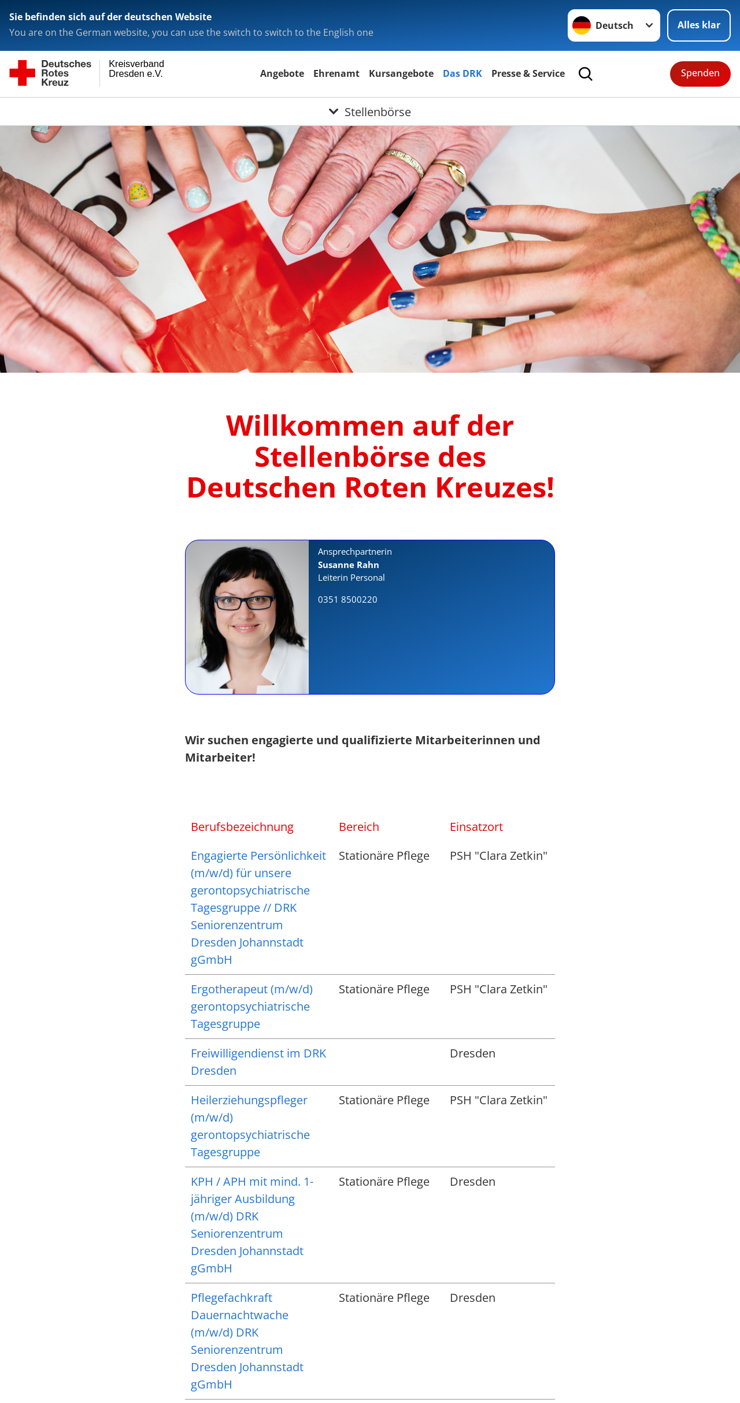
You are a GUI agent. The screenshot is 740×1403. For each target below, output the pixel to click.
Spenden (700, 72)
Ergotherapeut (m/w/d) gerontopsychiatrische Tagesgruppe (252, 1006)
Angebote (282, 73)
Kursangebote (401, 73)
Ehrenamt (336, 73)
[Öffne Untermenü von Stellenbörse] (370, 111)
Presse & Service (528, 73)
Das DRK (462, 73)
